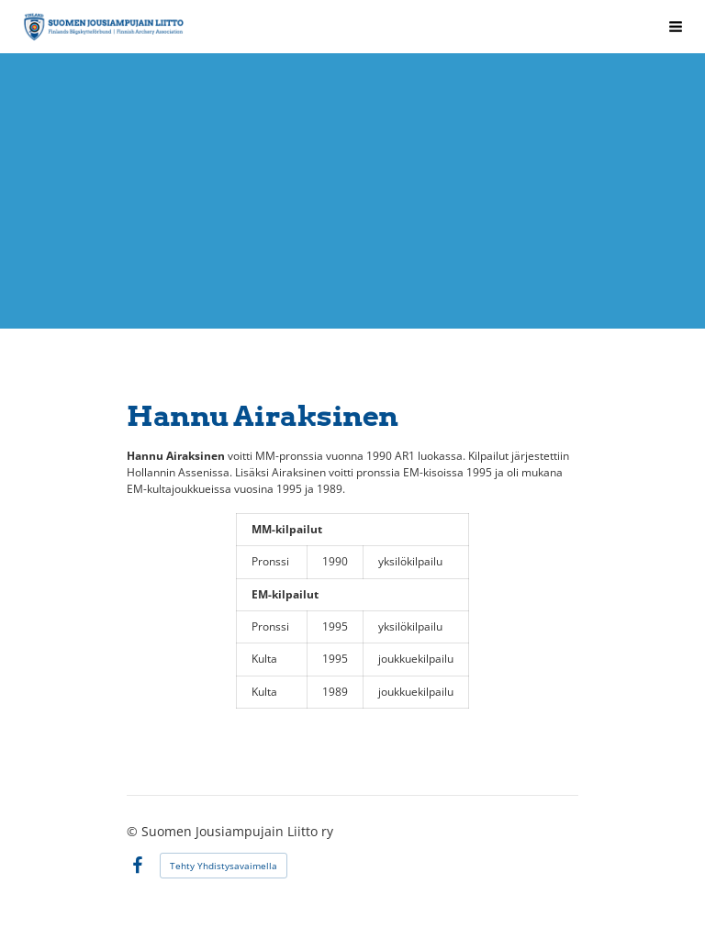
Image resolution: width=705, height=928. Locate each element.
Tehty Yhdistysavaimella (223, 865)
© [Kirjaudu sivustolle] (134, 831)
